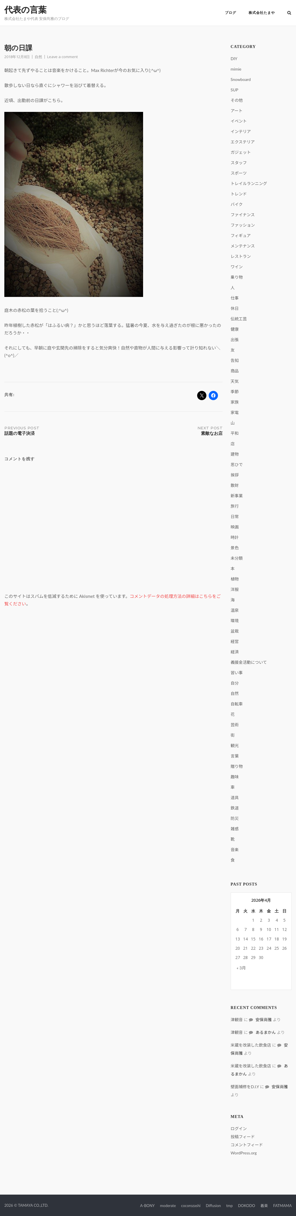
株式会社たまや (262, 12)
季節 (235, 391)
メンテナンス (243, 245)
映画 (235, 526)
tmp (229, 1205)
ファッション (243, 225)
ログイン (239, 1128)
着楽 (264, 1205)
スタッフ (239, 162)
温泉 (235, 610)
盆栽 (235, 631)
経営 (235, 641)
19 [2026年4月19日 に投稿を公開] (284, 939)
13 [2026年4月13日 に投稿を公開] (237, 939)
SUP (234, 89)
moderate (168, 1205)
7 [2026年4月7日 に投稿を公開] (245, 929)
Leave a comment (62, 56)
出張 (235, 339)
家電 (235, 412)
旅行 (235, 506)
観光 (235, 745)
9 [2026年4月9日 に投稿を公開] (261, 929)
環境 (235, 620)
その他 (237, 100)
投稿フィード (243, 1136)
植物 (235, 578)
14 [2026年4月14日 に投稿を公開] (245, 939)
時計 (235, 537)
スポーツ (239, 173)
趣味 (235, 776)
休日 (235, 308)
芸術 (235, 724)
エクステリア (243, 141)
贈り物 (237, 766)
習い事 (237, 672)
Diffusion (213, 1205)
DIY (234, 58)
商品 (235, 370)
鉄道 (235, 807)
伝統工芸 (239, 318)
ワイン (237, 266)
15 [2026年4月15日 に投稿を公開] (253, 939)
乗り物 (237, 277)
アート (237, 110)
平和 (235, 433)
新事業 (237, 495)
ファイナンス (243, 214)
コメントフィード (247, 1144)
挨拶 (235, 474)
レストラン (241, 256)
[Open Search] (289, 13)
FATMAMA (282, 1205)
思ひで (237, 464)
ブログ (230, 12)
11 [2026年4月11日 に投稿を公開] (276, 929)
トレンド (239, 193)
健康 (235, 329)
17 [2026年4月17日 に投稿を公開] (269, 939)
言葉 (235, 755)
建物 (235, 454)
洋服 (235, 589)
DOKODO (246, 1205)
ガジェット (241, 152)
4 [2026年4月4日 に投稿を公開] (276, 920)
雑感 (235, 828)
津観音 (237, 1019)
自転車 (237, 703)
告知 (235, 360)
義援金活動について (249, 662)
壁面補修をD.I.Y (245, 1086)
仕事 (235, 297)
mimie (236, 68)
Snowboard (241, 79)
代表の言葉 (25, 9)
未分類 (237, 558)
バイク (237, 204)
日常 (235, 516)
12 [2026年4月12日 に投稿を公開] (284, 929)
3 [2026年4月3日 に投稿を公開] (269, 920)
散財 (235, 485)
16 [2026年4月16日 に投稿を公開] (261, 939)
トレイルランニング (249, 183)
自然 (38, 56)
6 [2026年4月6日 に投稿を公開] (237, 929)
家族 (235, 402)
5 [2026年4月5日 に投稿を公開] (284, 920)
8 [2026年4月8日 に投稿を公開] (253, 929)
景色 (235, 547)
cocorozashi (191, 1205)
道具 (235, 797)
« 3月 (241, 967)
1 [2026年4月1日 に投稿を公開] (253, 920)
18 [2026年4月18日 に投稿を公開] (276, 939)
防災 (235, 818)
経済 (235, 651)
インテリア (241, 131)
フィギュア (241, 235)
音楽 (235, 849)
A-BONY (147, 1205)
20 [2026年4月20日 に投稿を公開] (237, 948)
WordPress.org (244, 1152)
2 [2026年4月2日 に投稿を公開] (261, 920)
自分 (235, 683)
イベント (239, 121)
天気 (235, 381)
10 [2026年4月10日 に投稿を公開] (269, 929)
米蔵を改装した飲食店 (251, 1045)
